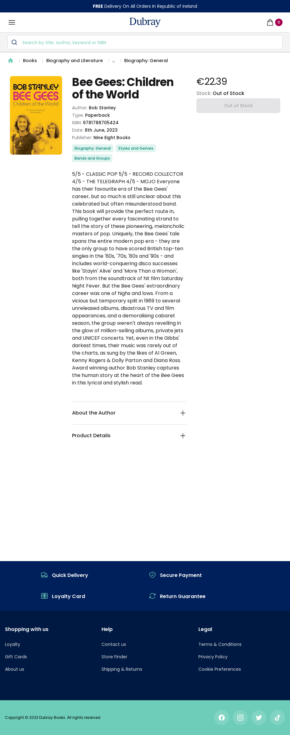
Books (30, 60)
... (113, 60)
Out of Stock (238, 105)
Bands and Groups (92, 158)
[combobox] (145, 42)
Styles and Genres (135, 148)
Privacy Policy (213, 657)
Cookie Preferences (219, 669)
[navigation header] (145, 22)
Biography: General (146, 60)
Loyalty (12, 644)
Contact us (114, 644)
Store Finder (114, 657)
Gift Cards (16, 657)
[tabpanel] (36, 115)
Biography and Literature (74, 60)
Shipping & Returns (122, 669)
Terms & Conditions (220, 644)
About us (14, 669)
